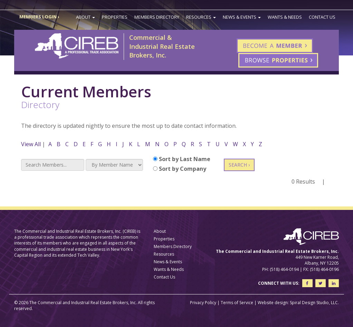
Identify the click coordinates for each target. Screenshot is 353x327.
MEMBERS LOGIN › (39, 17)
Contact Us (322, 17)
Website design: (273, 303)
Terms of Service (237, 303)
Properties (114, 17)
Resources (201, 17)
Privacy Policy (203, 303)
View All (31, 144)
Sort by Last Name (181, 159)
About (85, 17)
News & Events (242, 17)
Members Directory (156, 17)
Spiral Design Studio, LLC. (314, 303)
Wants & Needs (285, 17)
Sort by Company (179, 169)
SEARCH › (239, 164)
